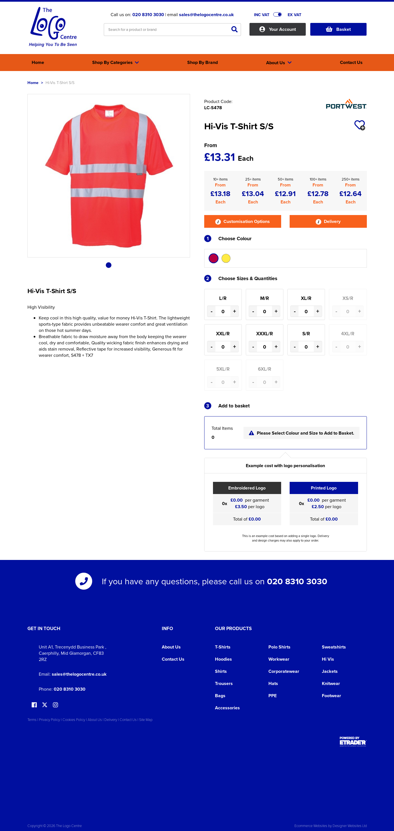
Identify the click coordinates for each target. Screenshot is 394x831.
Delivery (328, 221)
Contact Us (173, 659)
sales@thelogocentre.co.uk (206, 14)
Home (32, 82)
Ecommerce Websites (310, 825)
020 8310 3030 (148, 14)
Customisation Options (242, 221)
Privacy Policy (49, 719)
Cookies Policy (74, 719)
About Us (171, 647)
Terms (31, 719)
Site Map (145, 719)
